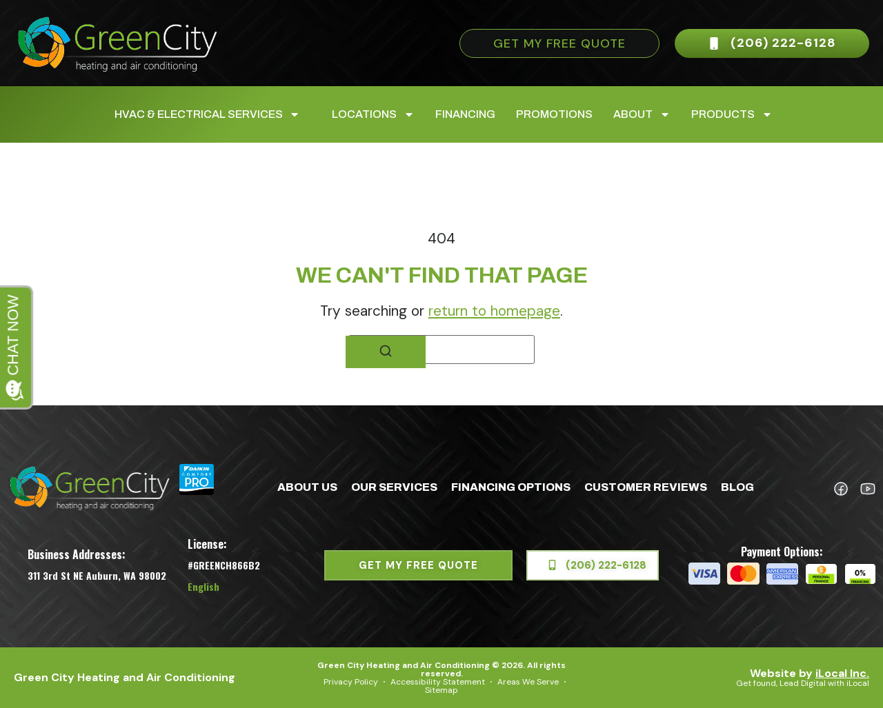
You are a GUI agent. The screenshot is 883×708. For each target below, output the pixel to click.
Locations (373, 114)
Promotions (554, 114)
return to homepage (494, 310)
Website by (809, 673)
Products (732, 114)
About (642, 114)
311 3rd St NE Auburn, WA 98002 (97, 575)
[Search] (386, 352)
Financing (465, 114)
